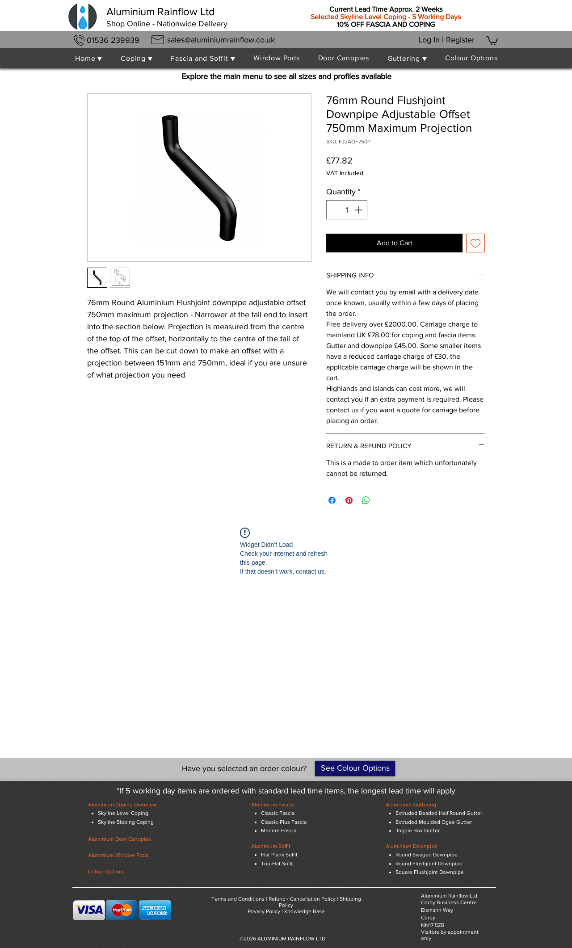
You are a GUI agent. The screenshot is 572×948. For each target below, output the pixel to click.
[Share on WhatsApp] (366, 500)
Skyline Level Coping (123, 813)
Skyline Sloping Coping (126, 822)
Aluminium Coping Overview (122, 804)
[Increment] (359, 210)
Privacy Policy (264, 911)
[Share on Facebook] (332, 500)
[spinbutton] (346, 210)
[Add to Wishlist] (475, 243)
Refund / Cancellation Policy (302, 899)
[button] (492, 40)
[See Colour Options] (355, 768)
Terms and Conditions (238, 899)
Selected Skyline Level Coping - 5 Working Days (386, 17)
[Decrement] (334, 210)
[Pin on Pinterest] (349, 500)
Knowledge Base (304, 911)
